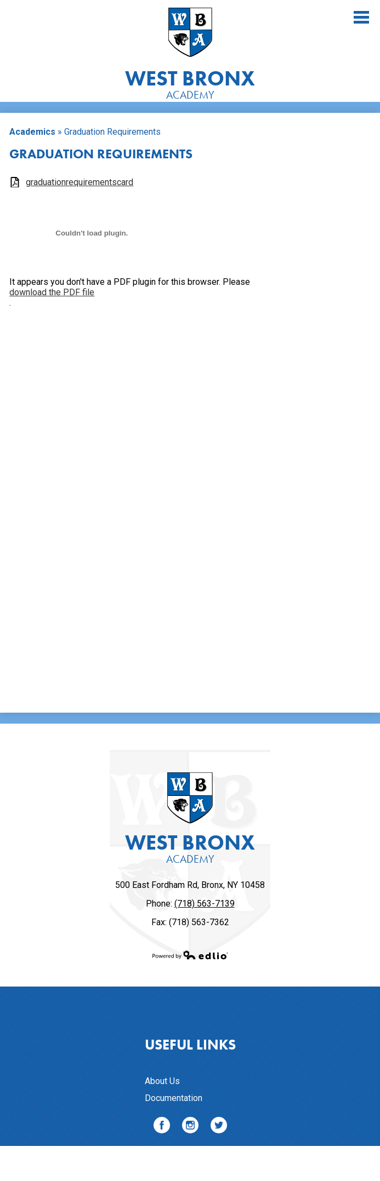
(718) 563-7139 (204, 903)
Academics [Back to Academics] (32, 132)
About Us (162, 1081)
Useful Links (190, 1044)
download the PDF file (51, 292)
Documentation (173, 1098)
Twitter (219, 1127)
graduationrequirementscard (79, 182)
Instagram (190, 1127)
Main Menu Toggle (361, 17)
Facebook (162, 1127)
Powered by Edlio (190, 954)
